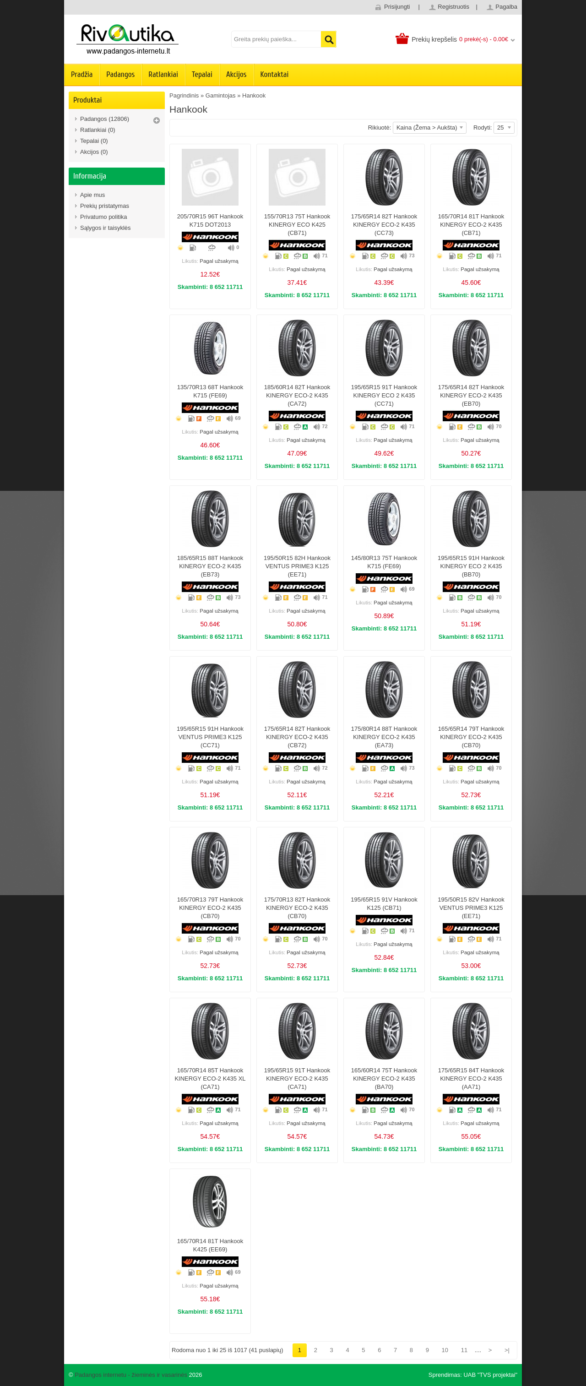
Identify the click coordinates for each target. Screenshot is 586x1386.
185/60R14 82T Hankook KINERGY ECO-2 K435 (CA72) (297, 395)
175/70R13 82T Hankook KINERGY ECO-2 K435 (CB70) (297, 907)
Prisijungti (397, 6)
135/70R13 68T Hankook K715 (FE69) (210, 391)
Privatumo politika (103, 216)
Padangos (120, 74)
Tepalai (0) (94, 140)
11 (464, 1350)
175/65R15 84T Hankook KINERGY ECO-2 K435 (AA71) (471, 1078)
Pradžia (81, 74)
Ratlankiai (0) (97, 129)
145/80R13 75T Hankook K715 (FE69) (384, 562)
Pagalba (506, 6)
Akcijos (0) (94, 151)
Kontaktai (274, 74)
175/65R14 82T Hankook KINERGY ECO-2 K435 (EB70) (471, 395)
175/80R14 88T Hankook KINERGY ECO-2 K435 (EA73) (384, 737)
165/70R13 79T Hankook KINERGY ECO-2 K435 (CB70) (210, 907)
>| (507, 1350)
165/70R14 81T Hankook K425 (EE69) (210, 1245)
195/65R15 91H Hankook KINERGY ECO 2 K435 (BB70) (471, 566)
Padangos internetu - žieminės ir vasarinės (131, 1374)
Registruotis (453, 6)
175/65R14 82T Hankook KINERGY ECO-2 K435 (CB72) (297, 737)
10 (445, 1350)
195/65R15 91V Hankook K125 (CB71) (384, 903)
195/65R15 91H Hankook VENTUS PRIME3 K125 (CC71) (210, 737)
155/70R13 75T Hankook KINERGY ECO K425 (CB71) (297, 224)
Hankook (254, 95)
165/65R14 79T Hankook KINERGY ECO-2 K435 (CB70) (471, 737)
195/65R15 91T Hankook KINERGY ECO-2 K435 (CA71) (297, 1078)
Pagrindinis (184, 95)
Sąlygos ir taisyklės (105, 227)
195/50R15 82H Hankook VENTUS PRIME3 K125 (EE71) (297, 566)
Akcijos (236, 74)
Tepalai (202, 74)
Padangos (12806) (104, 118)
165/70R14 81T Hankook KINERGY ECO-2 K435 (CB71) (471, 224)
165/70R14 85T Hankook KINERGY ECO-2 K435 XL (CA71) (209, 1078)
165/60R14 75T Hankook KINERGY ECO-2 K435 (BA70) (384, 1078)
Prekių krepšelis (434, 39)
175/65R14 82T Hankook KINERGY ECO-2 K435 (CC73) (384, 224)
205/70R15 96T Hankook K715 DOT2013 (210, 220)
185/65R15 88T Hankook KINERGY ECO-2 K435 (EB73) (210, 566)
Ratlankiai (163, 74)
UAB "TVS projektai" (490, 1374)
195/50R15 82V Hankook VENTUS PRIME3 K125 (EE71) (471, 907)
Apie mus (92, 194)
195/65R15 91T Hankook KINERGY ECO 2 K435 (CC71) (384, 395)
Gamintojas (221, 95)
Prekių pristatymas (104, 205)
